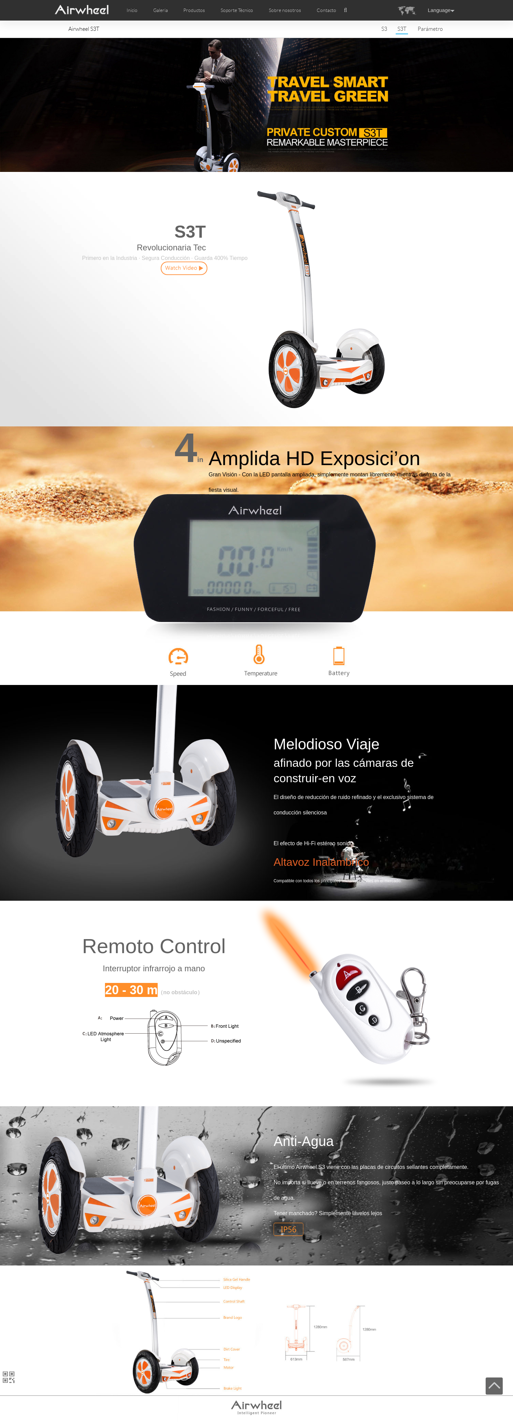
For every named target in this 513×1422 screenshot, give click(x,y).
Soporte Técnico (237, 10)
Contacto (326, 10)
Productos (194, 10)
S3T (401, 29)
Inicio (132, 10)
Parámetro (430, 29)
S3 (384, 29)
